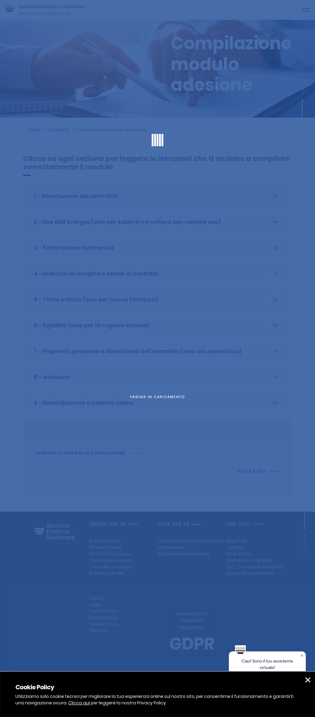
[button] (307, 680)
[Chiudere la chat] (302, 656)
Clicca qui (79, 703)
